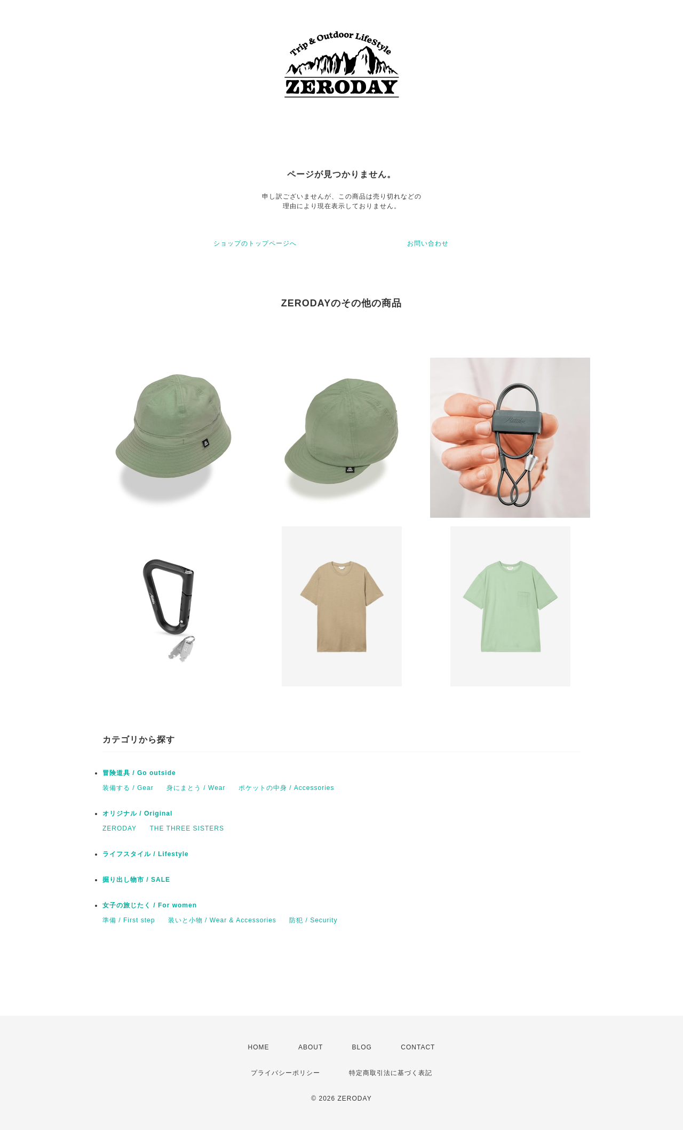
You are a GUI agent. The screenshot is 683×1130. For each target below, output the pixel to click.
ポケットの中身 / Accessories (287, 788)
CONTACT (418, 1047)
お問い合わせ (428, 243)
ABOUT (310, 1047)
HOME (258, 1047)
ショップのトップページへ (255, 243)
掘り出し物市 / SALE (136, 879)
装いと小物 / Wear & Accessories (222, 920)
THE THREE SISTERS (186, 828)
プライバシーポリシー (285, 1073)
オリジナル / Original (137, 813)
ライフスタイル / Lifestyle (145, 854)
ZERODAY (119, 828)
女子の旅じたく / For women (149, 905)
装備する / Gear (128, 788)
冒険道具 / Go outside (139, 773)
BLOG (362, 1047)
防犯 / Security (313, 920)
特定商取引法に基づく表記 (390, 1073)
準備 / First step (128, 920)
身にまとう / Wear (195, 788)
